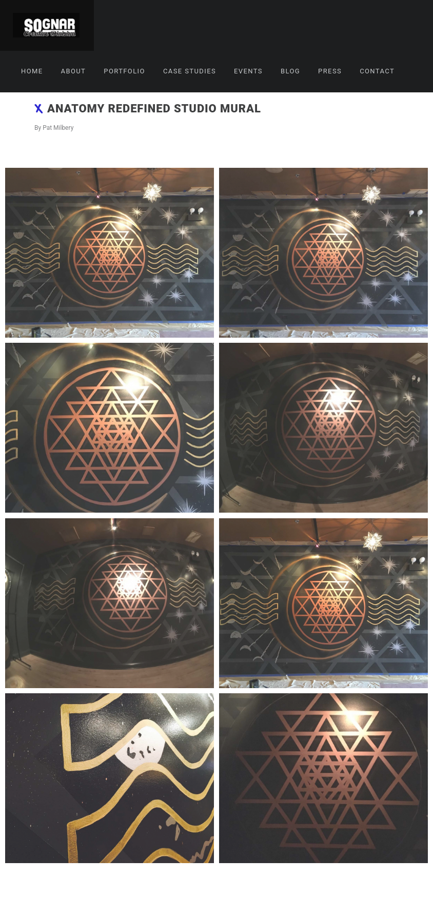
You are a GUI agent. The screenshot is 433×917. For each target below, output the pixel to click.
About (73, 71)
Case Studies (189, 71)
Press (330, 71)
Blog (290, 71)
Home (32, 71)
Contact (377, 71)
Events (248, 71)
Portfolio (124, 71)
